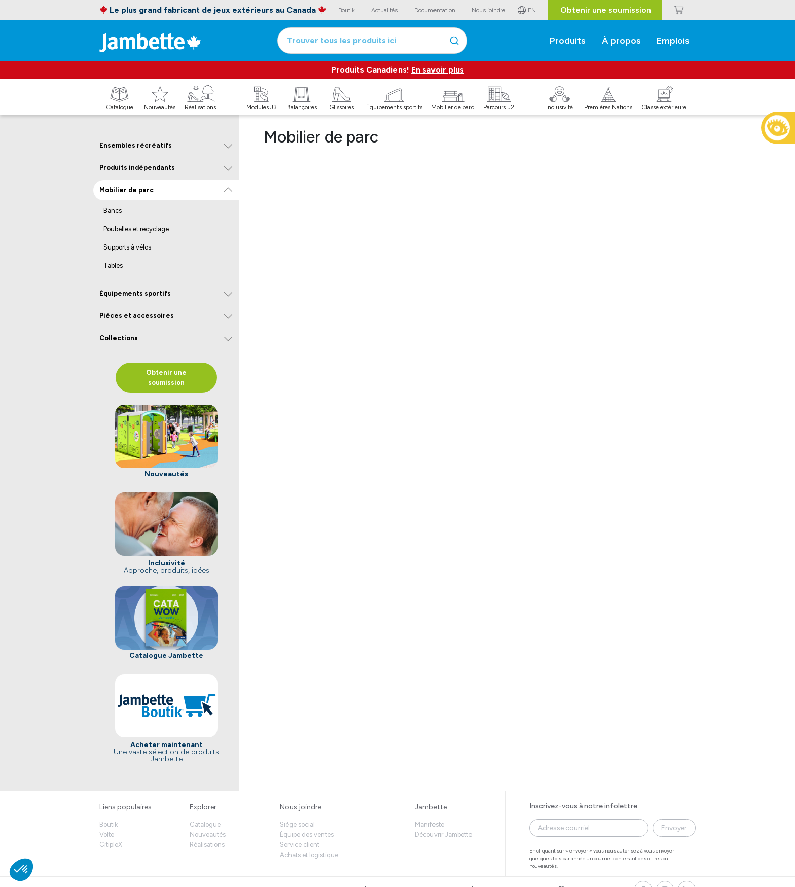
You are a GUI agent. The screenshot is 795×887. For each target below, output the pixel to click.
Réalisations (207, 844)
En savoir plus (437, 70)
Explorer (203, 807)
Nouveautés (208, 834)
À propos (621, 40)
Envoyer (674, 828)
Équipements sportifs (135, 293)
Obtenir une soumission (605, 10)
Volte (106, 834)
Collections (118, 338)
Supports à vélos (127, 247)
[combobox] (372, 40)
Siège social (297, 824)
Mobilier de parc (126, 190)
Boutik (108, 824)
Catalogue (205, 824)
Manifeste (429, 824)
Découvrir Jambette (443, 834)
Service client (299, 844)
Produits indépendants (137, 167)
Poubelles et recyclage (136, 229)
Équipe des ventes (307, 834)
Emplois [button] (673, 40)
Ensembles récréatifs (135, 145)
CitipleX (110, 844)
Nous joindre (300, 807)
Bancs (112, 211)
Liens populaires (125, 807)
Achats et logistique (309, 855)
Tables (113, 265)
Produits (568, 40)
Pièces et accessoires (136, 316)
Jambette (431, 807)
